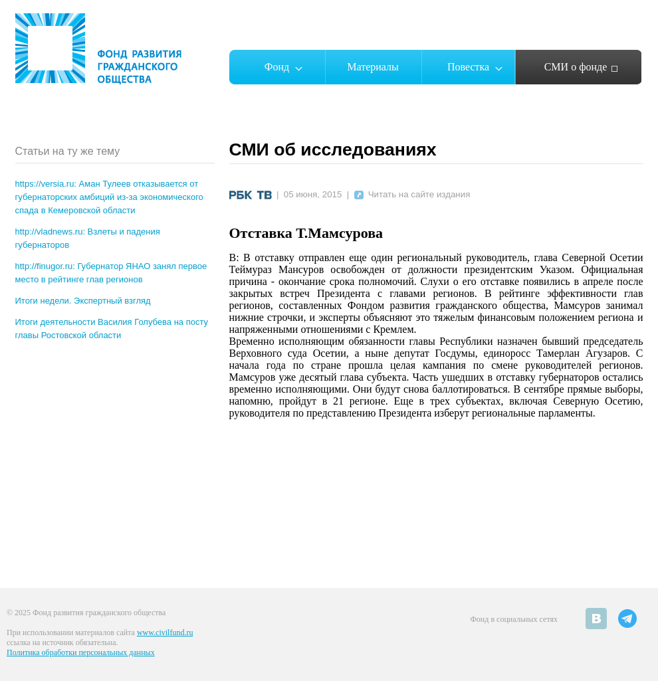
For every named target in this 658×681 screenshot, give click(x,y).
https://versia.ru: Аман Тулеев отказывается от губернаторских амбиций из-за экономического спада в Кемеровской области (109, 197)
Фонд (277, 66)
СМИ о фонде (575, 66)
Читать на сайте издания (412, 194)
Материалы (373, 66)
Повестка (468, 66)
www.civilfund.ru (165, 632)
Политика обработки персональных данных (81, 652)
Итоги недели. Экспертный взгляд (83, 301)
